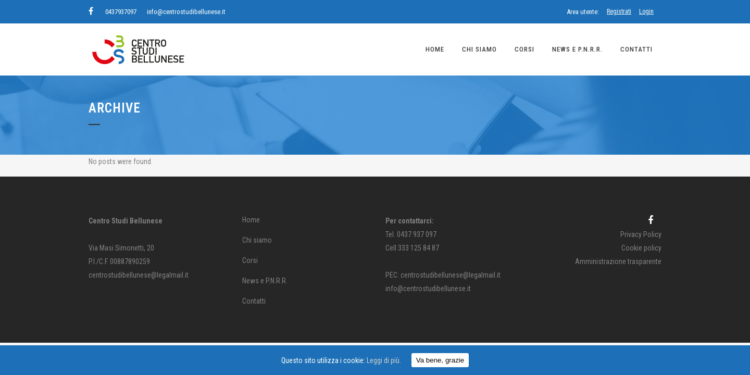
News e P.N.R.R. (265, 281)
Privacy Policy (640, 234)
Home (251, 220)
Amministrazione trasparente (618, 261)
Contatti (254, 301)
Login (646, 11)
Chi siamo (257, 240)
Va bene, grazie (440, 360)
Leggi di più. (384, 360)
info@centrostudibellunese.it (186, 12)
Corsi (250, 260)
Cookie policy (641, 248)
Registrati (619, 11)
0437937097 (120, 12)
